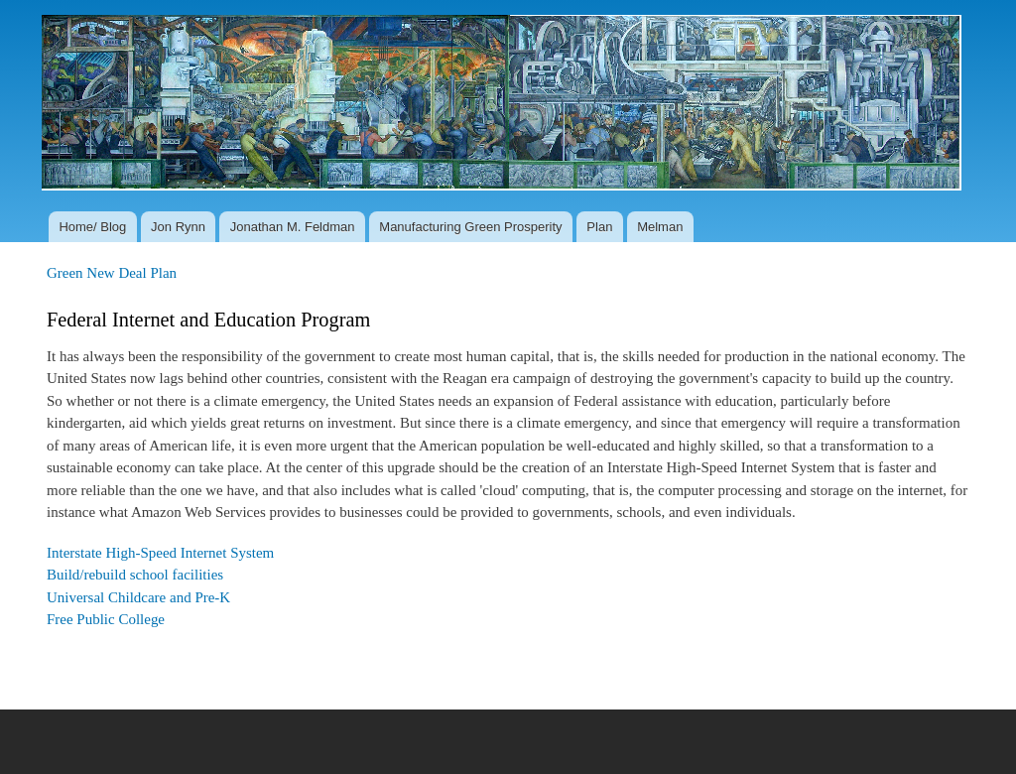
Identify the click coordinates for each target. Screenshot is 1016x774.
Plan (599, 226)
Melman (660, 226)
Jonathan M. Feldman (292, 226)
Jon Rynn (178, 226)
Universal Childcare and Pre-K (138, 597)
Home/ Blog (92, 226)
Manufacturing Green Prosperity (470, 226)
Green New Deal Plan (112, 273)
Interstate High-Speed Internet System (160, 553)
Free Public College (106, 619)
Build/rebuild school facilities (135, 574)
